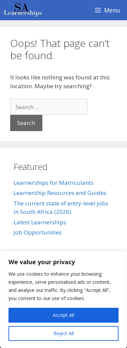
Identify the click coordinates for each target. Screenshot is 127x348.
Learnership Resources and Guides (60, 193)
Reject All (64, 333)
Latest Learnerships (40, 222)
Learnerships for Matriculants (53, 183)
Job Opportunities (38, 232)
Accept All (63, 315)
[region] (63, 299)
